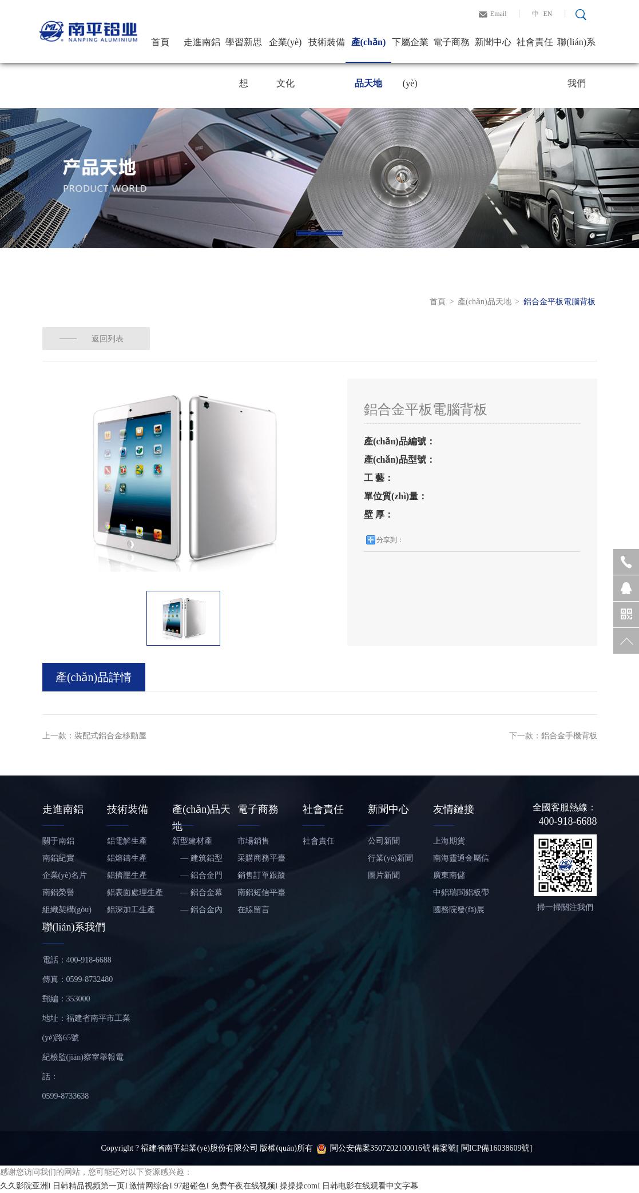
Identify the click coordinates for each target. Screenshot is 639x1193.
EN (548, 14)
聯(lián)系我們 (576, 50)
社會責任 (535, 42)
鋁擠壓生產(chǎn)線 (127, 877)
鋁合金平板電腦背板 (559, 301)
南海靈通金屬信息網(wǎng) (461, 860)
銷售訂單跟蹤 (261, 875)
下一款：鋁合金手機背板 (553, 735)
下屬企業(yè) (410, 50)
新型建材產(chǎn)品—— (195, 843)
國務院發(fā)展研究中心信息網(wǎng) (461, 911)
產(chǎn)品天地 (368, 50)
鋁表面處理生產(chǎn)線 (135, 894)
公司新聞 (384, 841)
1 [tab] (319, 233)
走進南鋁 (202, 42)
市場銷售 (253, 841)
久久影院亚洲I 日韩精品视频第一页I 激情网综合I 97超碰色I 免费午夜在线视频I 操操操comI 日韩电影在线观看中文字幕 (209, 1186)
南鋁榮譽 (58, 892)
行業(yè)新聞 (390, 858)
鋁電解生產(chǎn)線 (127, 843)
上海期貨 (449, 841)
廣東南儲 (449, 875)
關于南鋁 (58, 841)
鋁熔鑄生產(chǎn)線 (127, 860)
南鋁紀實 (58, 858)
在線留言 (253, 909)
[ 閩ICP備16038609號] (494, 1148)
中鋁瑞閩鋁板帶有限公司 (461, 894)
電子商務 (451, 42)
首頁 (160, 42)
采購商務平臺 (261, 858)
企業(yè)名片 (65, 875)
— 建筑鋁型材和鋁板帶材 (197, 860)
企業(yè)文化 (285, 50)
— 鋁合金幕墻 (197, 894)
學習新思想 (243, 50)
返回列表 (108, 338)
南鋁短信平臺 (261, 892)
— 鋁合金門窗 (197, 877)
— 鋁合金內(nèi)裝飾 (197, 911)
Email (498, 14)
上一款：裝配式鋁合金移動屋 (94, 735)
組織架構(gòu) (67, 909)
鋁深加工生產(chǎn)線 (131, 911)
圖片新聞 (384, 875)
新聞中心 (493, 42)
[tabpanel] (319, 178)
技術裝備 (326, 42)
